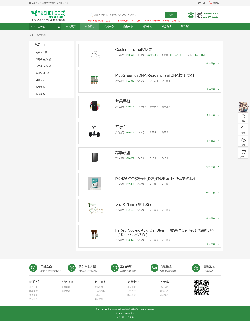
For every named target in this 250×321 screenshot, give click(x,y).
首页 (31, 35)
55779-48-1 (152, 55)
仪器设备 (40, 87)
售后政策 (99, 287)
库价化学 (130, 317)
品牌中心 (128, 26)
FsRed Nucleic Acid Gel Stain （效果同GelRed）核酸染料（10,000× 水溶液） (164, 232)
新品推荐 (90, 26)
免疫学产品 (41, 52)
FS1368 (130, 81)
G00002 (130, 158)
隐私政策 (131, 295)
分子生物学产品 (43, 66)
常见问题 (33, 299)
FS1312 (130, 184)
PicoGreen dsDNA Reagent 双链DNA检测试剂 (154, 75)
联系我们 (164, 295)
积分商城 (166, 26)
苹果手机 (123, 101)
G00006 (130, 106)
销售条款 (33, 295)
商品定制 (99, 299)
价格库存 (212, 63)
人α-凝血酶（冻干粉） (134, 204)
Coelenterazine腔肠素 (133, 49)
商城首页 (71, 26)
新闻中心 (147, 26)
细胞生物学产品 (43, 59)
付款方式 (131, 291)
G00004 (130, 132)
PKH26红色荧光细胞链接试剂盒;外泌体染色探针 (156, 178)
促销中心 (109, 26)
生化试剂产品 (42, 73)
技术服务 (40, 94)
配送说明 (66, 287)
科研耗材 (40, 80)
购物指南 (33, 291)
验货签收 (66, 291)
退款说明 (99, 295)
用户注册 (33, 287)
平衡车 (121, 127)
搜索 (171, 15)
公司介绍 (164, 287)
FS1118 (130, 210)
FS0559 (130, 55)
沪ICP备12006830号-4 (125, 313)
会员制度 (131, 287)
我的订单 (201, 3)
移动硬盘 (123, 153)
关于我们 (185, 26)
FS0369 (130, 240)
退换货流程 (100, 291)
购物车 (214, 3)
